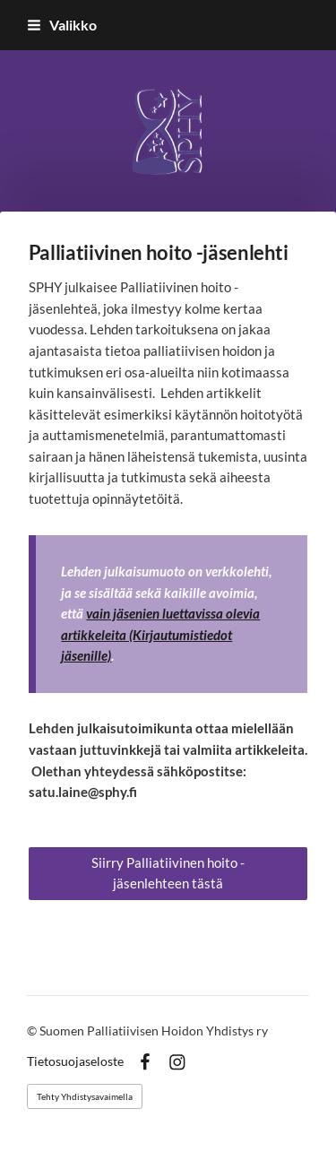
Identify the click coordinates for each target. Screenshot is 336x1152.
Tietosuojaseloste (75, 1061)
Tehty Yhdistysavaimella (85, 1096)
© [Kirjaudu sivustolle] (33, 1030)
